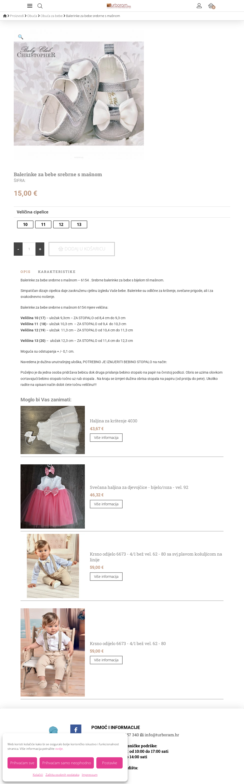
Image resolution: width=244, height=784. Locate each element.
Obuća (32, 15)
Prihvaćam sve (22, 762)
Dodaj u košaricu (85, 249)
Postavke (109, 762)
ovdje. (59, 749)
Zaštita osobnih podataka (62, 775)
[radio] (21, 224)
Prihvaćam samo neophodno (66, 762)
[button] (30, 6)
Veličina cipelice (32, 212)
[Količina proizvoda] (29, 248)
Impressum (90, 775)
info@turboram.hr (162, 734)
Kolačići (38, 775)
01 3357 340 (128, 734)
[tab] (29, 272)
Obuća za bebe (52, 15)
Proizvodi (17, 15)
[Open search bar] (40, 5)
